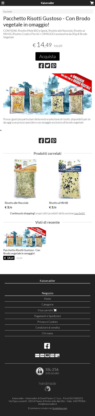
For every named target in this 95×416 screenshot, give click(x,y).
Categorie (47, 304)
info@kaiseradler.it (47, 403)
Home (47, 298)
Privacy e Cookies (47, 321)
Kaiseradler (47, 3)
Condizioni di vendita (47, 327)
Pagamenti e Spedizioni (47, 316)
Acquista (47, 56)
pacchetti (79, 213)
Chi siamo (47, 333)
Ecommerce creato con (47, 408)
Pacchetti (7, 11)
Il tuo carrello (47, 310)
